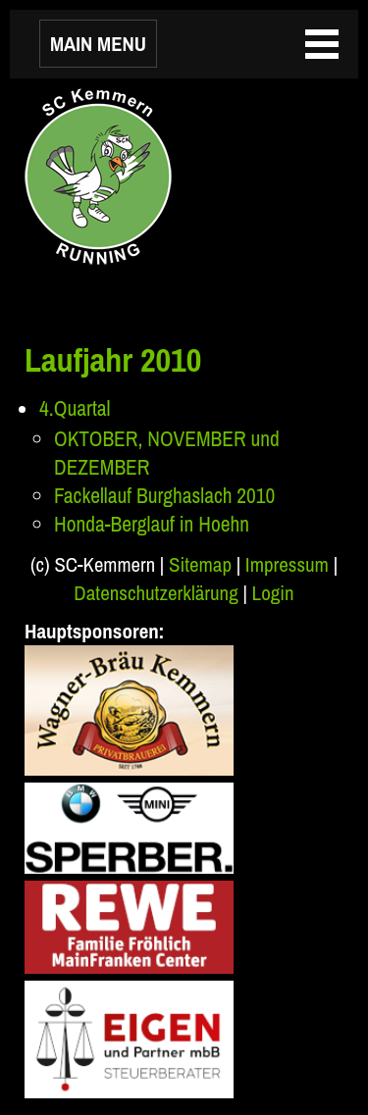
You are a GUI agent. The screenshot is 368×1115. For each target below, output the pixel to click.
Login (273, 593)
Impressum (287, 564)
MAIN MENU (98, 43)
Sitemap (200, 564)
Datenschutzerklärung (155, 593)
